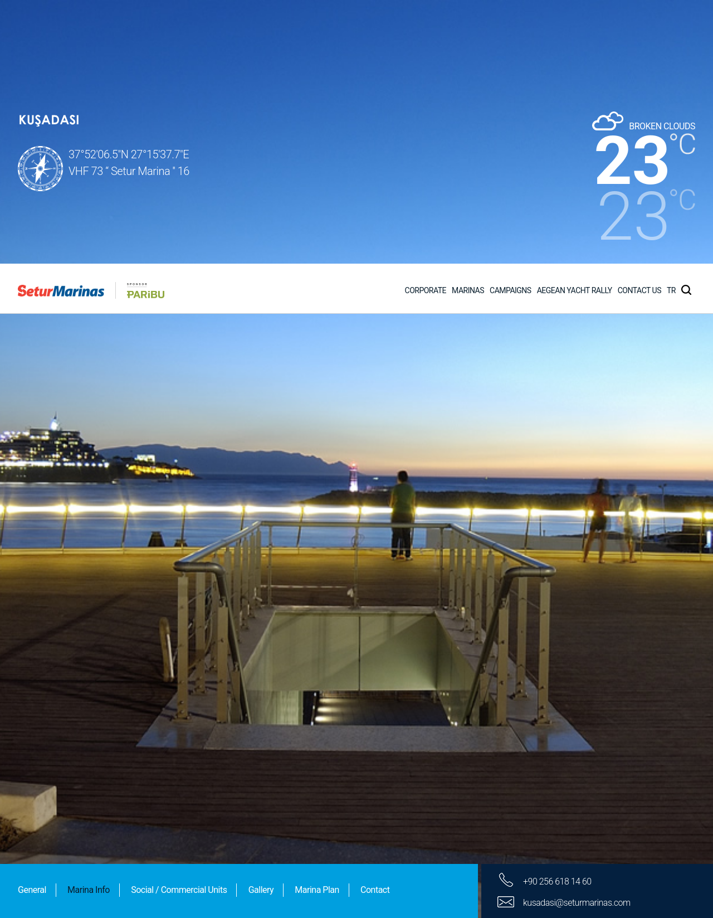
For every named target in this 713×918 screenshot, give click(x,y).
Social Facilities (73, 792)
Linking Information (83, 760)
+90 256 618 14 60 (557, 655)
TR (671, 26)
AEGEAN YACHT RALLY (574, 26)
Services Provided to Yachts (105, 825)
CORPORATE (426, 26)
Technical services (80, 857)
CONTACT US (639, 26)
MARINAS (468, 26)
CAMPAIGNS (510, 26)
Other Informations (81, 889)
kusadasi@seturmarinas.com (577, 677)
